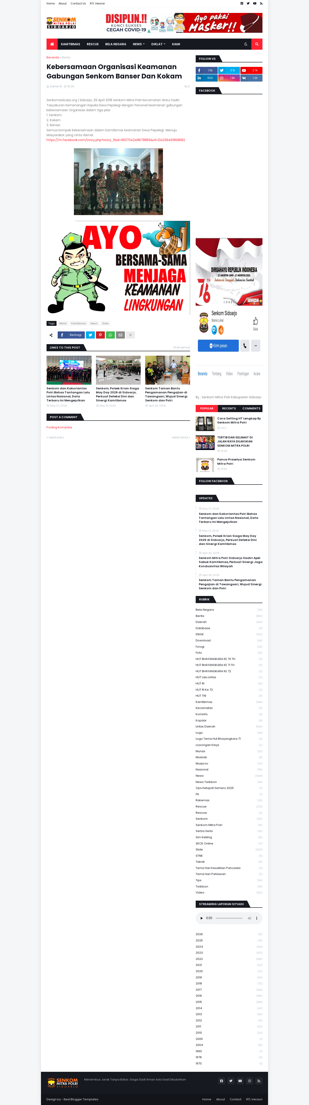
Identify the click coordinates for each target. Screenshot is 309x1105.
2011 (229, 1026)
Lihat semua (181, 347)
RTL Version (97, 3)
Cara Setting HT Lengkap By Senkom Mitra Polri (239, 421)
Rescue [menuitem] (93, 44)
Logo (229, 733)
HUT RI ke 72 (229, 690)
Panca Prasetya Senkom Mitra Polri (236, 462)
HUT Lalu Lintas (229, 677)
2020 (229, 971)
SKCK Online (229, 843)
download (229, 640)
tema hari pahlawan (229, 874)
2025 (229, 940)
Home (51, 3)
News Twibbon (229, 782)
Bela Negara (229, 610)
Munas (229, 751)
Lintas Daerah (229, 726)
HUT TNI (229, 696)
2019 (229, 977)
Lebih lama (180, 437)
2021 (229, 965)
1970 (229, 1063)
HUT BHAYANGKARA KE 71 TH (229, 665)
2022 (229, 959)
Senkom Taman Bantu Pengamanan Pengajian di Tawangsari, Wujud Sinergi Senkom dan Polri (166, 394)
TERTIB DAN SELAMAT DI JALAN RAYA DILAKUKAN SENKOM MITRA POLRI (235, 441)
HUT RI (229, 683)
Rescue (229, 806)
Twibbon (229, 886)
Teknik (229, 862)
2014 (229, 1008)
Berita (66, 57)
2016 (229, 996)
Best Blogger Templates (81, 1099)
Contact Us (78, 3)
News (94, 323)
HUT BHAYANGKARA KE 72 (229, 671)
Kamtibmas (78, 323)
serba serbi (229, 831)
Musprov (229, 763)
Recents (229, 408)
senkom (229, 819)
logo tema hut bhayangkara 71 (229, 739)
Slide (105, 323)
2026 (229, 934)
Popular (206, 408)
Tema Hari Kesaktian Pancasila (229, 868)
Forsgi (229, 647)
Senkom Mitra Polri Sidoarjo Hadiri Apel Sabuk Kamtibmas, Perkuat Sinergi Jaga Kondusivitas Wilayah (230, 562)
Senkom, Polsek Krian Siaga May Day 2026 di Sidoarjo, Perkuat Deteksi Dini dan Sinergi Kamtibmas (117, 394)
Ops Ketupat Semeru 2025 (229, 788)
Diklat (229, 634)
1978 (229, 1057)
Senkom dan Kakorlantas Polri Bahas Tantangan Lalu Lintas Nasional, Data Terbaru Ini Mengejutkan (68, 394)
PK (229, 794)
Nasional (229, 769)
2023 (229, 953)
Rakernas (229, 800)
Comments (251, 408)
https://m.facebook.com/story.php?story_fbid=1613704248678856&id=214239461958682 (116, 140)
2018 (229, 983)
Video (229, 892)
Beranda (53, 57)
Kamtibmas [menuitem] (70, 44)
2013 (229, 1014)
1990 (229, 1051)
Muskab (229, 757)
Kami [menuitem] (176, 44)
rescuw (229, 813)
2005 (229, 1039)
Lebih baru (56, 437)
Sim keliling (229, 837)
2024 (229, 947)
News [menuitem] (137, 44)
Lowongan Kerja (229, 745)
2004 (229, 1045)
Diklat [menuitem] (157, 44)
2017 (229, 990)
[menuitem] (52, 44)
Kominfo (229, 714)
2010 (229, 1033)
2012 (229, 1020)
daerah (229, 622)
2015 (229, 1002)
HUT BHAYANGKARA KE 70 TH (229, 659)
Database (229, 628)
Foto (229, 653)
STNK (229, 856)
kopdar (229, 720)
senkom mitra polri (229, 825)
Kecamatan (229, 708)
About (63, 3)
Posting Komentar (59, 427)
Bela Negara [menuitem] (115, 44)
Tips (229, 880)
